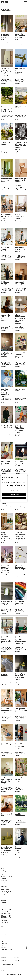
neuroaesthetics (6, 891)
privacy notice (16, 957)
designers (4, 897)
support (3, 900)
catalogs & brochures (4, 919)
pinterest (3, 947)
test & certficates (6, 915)
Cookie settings (16, 960)
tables (3, 874)
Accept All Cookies (14, 498)
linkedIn (3, 945)
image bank (4, 922)
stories (3, 898)
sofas (2, 873)
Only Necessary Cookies (14, 494)
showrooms (4, 929)
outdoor (3, 882)
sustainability (5, 893)
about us (3, 895)
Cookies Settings (14, 490)
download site (5, 889)
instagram (4, 941)
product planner (6, 909)
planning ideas (5, 913)
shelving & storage (6, 876)
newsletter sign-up (6, 949)
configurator (5, 911)
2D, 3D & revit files (6, 917)
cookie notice (3, 957)
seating (3, 871)
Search (4, 971)
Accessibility (3, 960)
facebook (4, 943)
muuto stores (5, 933)
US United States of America (7, 965)
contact (3, 934)
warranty (3, 902)
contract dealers (6, 931)
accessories (4, 880)
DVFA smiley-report (4, 958)
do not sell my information (18, 958)
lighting (3, 878)
